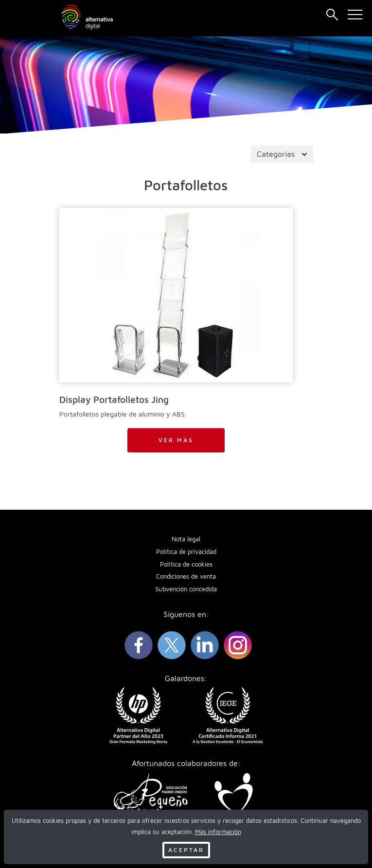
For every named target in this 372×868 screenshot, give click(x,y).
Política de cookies (186, 564)
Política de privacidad (186, 551)
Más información (218, 831)
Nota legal (186, 539)
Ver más (176, 440)
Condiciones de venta (186, 576)
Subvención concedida (186, 589)
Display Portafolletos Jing (114, 399)
